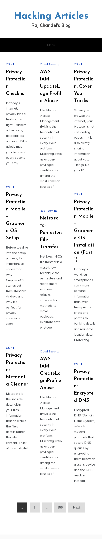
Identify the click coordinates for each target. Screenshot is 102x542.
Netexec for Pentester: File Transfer (51, 233)
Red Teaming (49, 210)
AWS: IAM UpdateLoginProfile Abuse (50, 86)
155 (60, 507)
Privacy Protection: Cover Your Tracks (83, 86)
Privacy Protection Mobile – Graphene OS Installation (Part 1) (84, 231)
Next (76, 507)
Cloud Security (49, 64)
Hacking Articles (51, 16)
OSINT (10, 64)
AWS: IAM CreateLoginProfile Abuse (50, 373)
